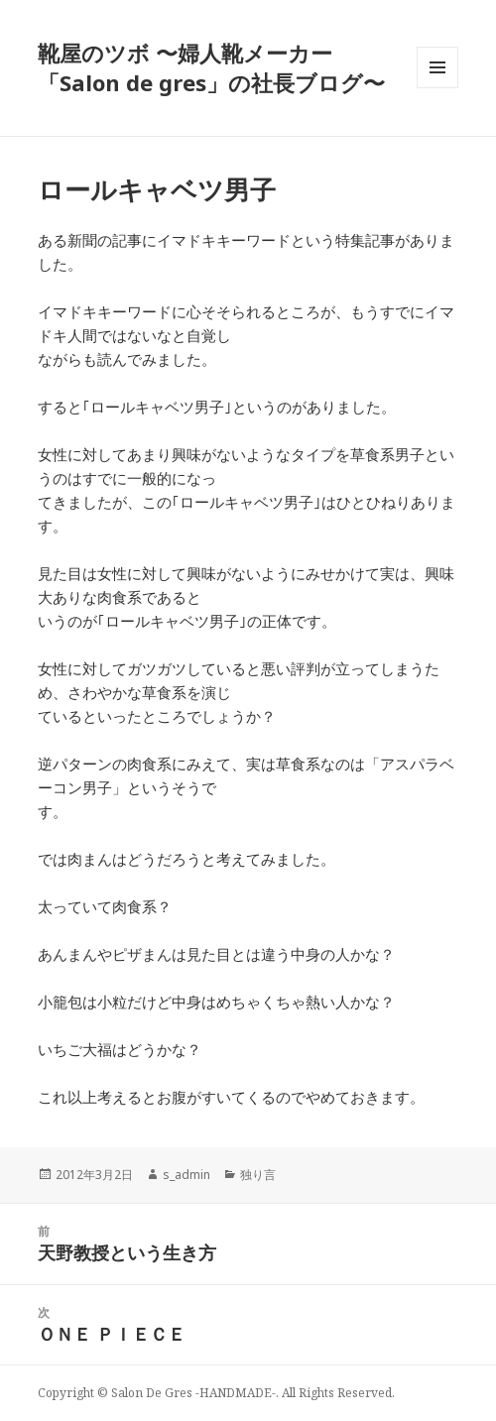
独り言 (258, 1174)
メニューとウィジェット (437, 87)
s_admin (186, 1174)
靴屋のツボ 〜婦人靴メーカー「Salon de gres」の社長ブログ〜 (211, 67)
